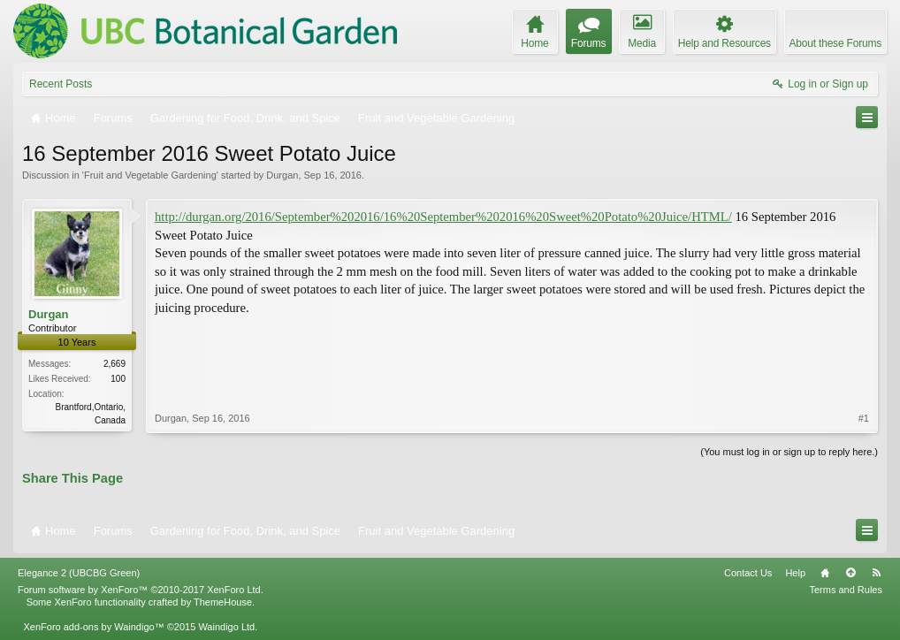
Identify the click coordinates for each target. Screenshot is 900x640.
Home (825, 573)
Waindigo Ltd (226, 626)
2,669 (114, 364)
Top (850, 573)
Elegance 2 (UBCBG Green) (79, 573)
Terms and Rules (845, 589)
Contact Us (748, 573)
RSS (876, 573)
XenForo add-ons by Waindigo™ (93, 626)
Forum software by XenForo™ (140, 589)
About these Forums (835, 43)
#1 (863, 418)
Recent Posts (60, 84)
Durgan (282, 175)
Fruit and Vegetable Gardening (150, 175)
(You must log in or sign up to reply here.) (789, 451)
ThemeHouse (223, 602)
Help (795, 573)
